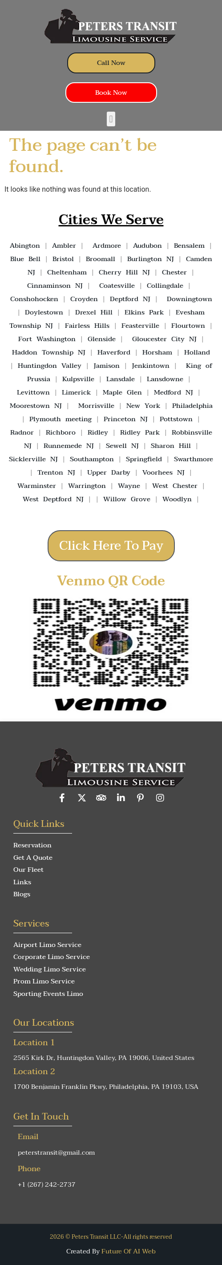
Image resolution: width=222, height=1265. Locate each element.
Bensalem (189, 245)
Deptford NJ (130, 299)
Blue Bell (25, 259)
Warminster (36, 485)
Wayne (129, 485)
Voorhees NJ (163, 472)
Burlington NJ (150, 259)
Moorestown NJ (36, 405)
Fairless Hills (87, 325)
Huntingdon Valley (49, 365)
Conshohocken (34, 299)
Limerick (76, 392)
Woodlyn (177, 499)
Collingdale (165, 285)
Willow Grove (126, 499)
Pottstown (176, 419)
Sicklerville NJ (33, 459)
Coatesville (117, 285)
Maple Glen (122, 392)
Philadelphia (192, 405)
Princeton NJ (126, 419)
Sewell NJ (122, 445)
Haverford (113, 352)
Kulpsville (78, 379)
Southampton (92, 459)
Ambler (62, 245)
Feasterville (140, 325)
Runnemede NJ (69, 445)
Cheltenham (67, 272)
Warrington (87, 485)
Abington (25, 245)
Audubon (147, 245)
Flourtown (188, 325)
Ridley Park (140, 432)
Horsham (157, 352)
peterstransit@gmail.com (56, 1152)
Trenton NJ (56, 472)
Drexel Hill (94, 312)
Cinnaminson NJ (55, 285)
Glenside (102, 339)
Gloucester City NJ (164, 339)
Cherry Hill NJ (124, 272)
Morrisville (96, 405)
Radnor (22, 432)
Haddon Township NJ (48, 352)
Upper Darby (108, 472)
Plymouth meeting (60, 419)
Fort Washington (47, 339)
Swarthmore (193, 459)
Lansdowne (165, 379)
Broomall (100, 259)
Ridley (98, 432)
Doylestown (44, 312)
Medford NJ (173, 392)
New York (143, 405)
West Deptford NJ (53, 499)
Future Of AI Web (128, 1251)
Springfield (144, 459)
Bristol (63, 259)
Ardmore (107, 245)
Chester (174, 272)
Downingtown (189, 299)
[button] (111, 119)
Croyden (84, 299)
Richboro (61, 432)
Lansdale (120, 379)
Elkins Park (144, 312)
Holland (197, 352)
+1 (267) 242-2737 (47, 1184)
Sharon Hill (171, 445)
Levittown (33, 392)
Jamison (106, 365)
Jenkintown (151, 365)
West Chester (175, 485)
